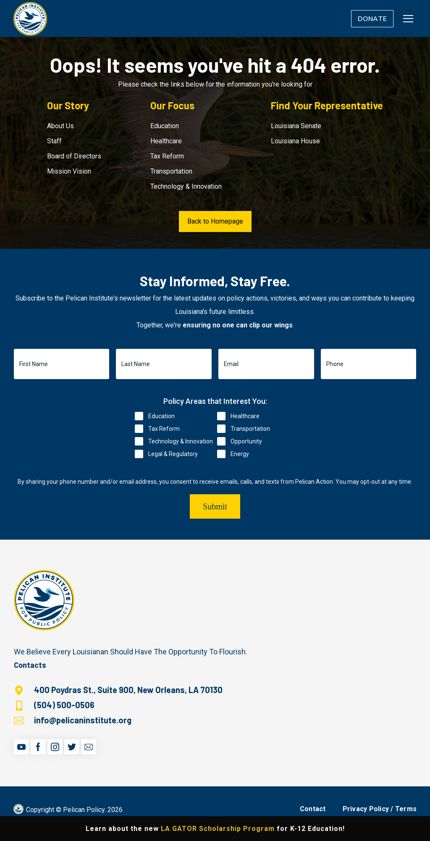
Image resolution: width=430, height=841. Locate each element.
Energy (240, 454)
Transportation (171, 171)
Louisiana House (295, 141)
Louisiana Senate (296, 126)
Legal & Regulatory (173, 454)
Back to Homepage (215, 221)
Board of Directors (74, 156)
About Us (60, 126)
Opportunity (246, 441)
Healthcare (166, 141)
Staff (54, 141)
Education (164, 126)
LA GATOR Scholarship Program (218, 829)
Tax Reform (167, 156)
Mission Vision (69, 171)
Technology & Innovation (186, 186)
